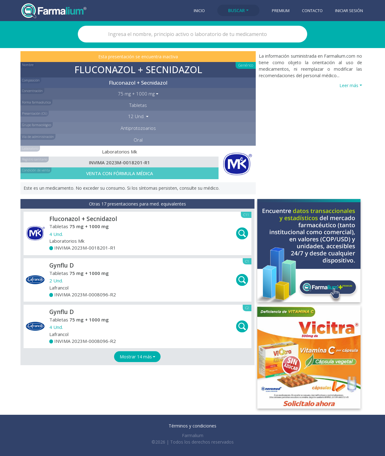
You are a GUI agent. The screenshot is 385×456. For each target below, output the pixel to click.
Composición (31, 80)
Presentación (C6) (34, 113)
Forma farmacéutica (36, 102)
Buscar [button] (236, 10)
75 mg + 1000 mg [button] (136, 94)
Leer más (348, 85)
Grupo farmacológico (36, 125)
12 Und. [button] (136, 116)
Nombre (27, 65)
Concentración (32, 91)
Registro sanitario (34, 159)
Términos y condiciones (192, 426)
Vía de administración (38, 137)
